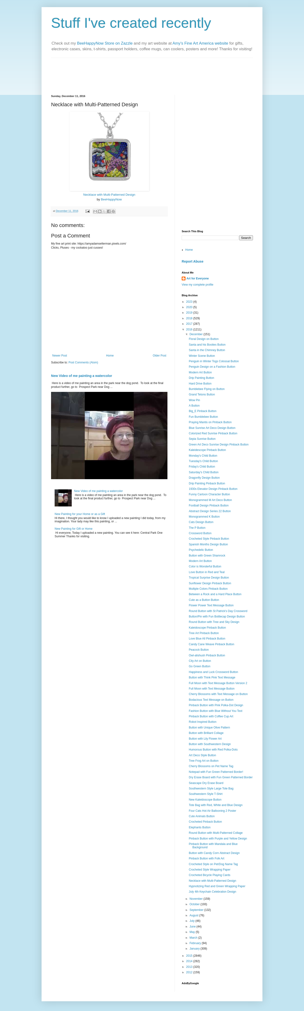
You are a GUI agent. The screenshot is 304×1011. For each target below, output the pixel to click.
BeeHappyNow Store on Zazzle (105, 43)
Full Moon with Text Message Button (212, 688)
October (195, 904)
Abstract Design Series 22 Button (210, 511)
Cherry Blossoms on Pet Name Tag (211, 766)
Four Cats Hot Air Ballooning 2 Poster (212, 810)
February (196, 943)
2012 (189, 972)
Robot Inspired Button (202, 721)
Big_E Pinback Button (202, 411)
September (197, 910)
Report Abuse (192, 261)
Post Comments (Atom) (83, 362)
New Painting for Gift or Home (73, 528)
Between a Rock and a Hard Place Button (215, 594)
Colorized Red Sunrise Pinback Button (213, 433)
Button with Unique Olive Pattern (209, 727)
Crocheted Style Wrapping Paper (209, 869)
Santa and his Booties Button (207, 344)
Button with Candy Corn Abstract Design (214, 853)
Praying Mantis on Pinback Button (210, 422)
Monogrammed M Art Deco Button (210, 500)
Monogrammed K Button (204, 516)
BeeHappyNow (111, 199)
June (193, 926)
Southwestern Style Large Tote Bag (211, 788)
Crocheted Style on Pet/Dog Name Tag (213, 864)
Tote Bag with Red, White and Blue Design (215, 805)
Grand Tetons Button (202, 394)
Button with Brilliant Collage (206, 733)
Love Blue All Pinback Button (207, 638)
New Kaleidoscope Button (205, 799)
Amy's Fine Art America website (200, 43)
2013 (189, 967)
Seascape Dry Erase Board (206, 783)
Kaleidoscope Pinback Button (207, 627)
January (195, 948)
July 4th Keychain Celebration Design (212, 891)
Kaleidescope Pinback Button (207, 450)
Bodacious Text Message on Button (211, 699)
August (194, 915)
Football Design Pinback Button (208, 505)
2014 (189, 961)
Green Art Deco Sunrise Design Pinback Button (218, 444)
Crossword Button (200, 533)
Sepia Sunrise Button (202, 439)
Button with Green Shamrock (207, 555)
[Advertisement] (211, 124)
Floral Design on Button (203, 339)
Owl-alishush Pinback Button (207, 655)
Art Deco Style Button (202, 755)
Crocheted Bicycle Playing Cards (209, 875)
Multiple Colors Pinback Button (208, 588)
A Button (194, 405)
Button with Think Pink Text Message (212, 677)
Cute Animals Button (202, 816)
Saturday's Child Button (203, 472)
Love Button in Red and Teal (207, 572)
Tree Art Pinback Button (204, 633)
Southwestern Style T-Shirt (206, 794)
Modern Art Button (200, 372)
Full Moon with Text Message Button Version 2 (218, 683)
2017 (189, 323)
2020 (189, 307)
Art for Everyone (197, 278)
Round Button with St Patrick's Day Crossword (218, 611)
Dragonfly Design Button (204, 477)
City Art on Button (200, 661)
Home (110, 355)
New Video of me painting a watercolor (81, 376)
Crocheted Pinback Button (205, 821)
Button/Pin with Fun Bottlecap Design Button (217, 616)
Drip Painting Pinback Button (207, 483)
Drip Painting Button (201, 378)
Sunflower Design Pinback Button (210, 583)
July (192, 921)
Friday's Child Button (202, 466)
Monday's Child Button (203, 455)
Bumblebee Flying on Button (207, 389)
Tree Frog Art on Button (203, 760)
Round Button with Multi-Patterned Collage (216, 833)
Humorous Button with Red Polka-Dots (213, 749)
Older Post (159, 355)
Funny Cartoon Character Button (209, 494)
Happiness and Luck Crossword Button (213, 672)
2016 (189, 329)
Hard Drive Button (200, 383)
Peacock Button (199, 649)
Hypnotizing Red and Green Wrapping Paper (217, 886)
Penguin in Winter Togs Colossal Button (214, 361)
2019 (189, 312)
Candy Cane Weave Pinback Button (211, 644)
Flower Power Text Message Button (211, 605)
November (197, 898)
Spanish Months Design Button (208, 544)
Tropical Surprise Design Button (209, 577)
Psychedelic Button (201, 550)
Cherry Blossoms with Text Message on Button (218, 694)
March (194, 937)
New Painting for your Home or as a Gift (80, 514)
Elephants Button (199, 827)
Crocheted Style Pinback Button (209, 538)
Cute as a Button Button (204, 600)
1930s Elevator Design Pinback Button (213, 489)
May (193, 932)
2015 (189, 955)
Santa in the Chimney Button (207, 350)
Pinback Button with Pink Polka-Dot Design (216, 705)
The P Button (197, 527)
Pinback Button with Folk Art (206, 858)
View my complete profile (197, 284)
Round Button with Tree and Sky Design (214, 622)
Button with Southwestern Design (210, 744)
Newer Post (59, 355)
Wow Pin (194, 400)
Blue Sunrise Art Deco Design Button (212, 428)
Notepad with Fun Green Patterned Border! (216, 772)
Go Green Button (199, 666)
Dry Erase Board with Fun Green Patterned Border (221, 777)
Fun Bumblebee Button (203, 416)
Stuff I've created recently (131, 23)
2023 (189, 301)
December (197, 334)
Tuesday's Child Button (203, 461)
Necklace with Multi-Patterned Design (109, 194)
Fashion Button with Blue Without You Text (215, 711)
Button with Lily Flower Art (205, 738)
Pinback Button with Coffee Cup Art (211, 716)
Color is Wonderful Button (205, 566)
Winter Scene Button (202, 355)
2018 (189, 318)
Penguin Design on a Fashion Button (212, 366)
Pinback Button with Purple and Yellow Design (218, 838)
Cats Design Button (201, 522)
